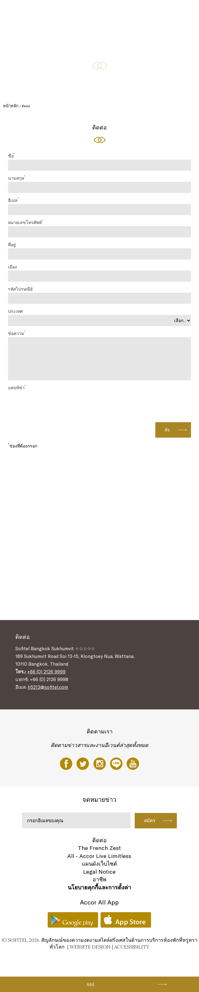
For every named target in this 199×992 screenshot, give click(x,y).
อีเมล (13, 200)
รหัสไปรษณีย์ (20, 289)
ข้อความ (16, 333)
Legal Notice (99, 871)
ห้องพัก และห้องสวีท (29, 11)
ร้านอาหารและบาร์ (64, 11)
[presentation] (144, 403)
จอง (90, 984)
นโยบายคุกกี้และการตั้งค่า (99, 887)
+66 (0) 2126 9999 (46, 672)
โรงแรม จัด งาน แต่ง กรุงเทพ (36, 34)
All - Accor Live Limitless (99, 855)
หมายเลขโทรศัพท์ (25, 222)
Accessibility (131, 947)
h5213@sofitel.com (48, 687)
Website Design (90, 947)
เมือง (12, 267)
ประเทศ (15, 311)
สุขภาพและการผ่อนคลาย (81, 34)
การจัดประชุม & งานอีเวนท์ (131, 11)
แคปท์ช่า (17, 387)
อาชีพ (99, 879)
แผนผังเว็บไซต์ (99, 863)
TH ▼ (110, 34)
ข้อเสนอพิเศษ (95, 11)
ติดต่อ (99, 840)
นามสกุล (16, 178)
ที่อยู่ (12, 244)
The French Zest (99, 847)
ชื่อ (11, 156)
